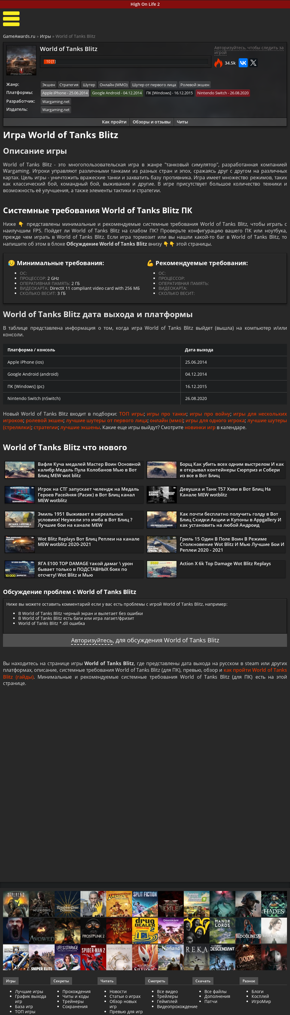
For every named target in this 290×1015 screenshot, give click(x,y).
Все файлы (215, 994)
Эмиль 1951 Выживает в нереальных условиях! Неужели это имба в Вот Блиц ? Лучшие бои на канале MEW (85, 521)
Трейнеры (73, 1004)
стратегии (46, 429)
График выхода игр (30, 1001)
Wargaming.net (56, 101)
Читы (182, 121)
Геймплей (167, 1004)
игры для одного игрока (215, 423)
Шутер (89, 84)
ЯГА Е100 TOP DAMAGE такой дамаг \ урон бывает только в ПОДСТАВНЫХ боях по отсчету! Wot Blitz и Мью (85, 571)
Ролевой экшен (194, 84)
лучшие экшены (80, 429)
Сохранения (75, 1009)
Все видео (167, 994)
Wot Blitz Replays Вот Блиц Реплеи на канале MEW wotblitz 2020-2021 (89, 544)
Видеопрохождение (177, 1009)
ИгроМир (261, 1004)
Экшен (48, 84)
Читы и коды (75, 999)
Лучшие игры (29, 994)
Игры (45, 36)
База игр (24, 1009)
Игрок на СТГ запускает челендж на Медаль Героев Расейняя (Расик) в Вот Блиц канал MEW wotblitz (88, 496)
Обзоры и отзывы (152, 121)
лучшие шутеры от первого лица (106, 423)
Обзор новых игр (123, 1006)
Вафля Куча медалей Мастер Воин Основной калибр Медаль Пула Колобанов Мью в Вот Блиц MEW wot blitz (89, 472)
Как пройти (114, 121)
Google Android (106, 92)
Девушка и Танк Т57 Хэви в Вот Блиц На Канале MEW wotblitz (225, 494)
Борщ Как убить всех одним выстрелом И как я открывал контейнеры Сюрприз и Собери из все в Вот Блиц (232, 472)
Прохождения (76, 994)
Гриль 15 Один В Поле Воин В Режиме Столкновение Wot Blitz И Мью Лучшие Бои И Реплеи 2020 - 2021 (232, 546)
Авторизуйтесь (91, 642)
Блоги (258, 994)
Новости (118, 994)
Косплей (260, 999)
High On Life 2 (145, 4)
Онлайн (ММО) (114, 84)
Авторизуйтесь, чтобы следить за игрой (249, 50)
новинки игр (200, 429)
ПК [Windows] (158, 92)
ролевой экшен (45, 423)
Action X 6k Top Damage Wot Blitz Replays (225, 566)
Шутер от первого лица (154, 84)
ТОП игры (131, 416)
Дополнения (217, 999)
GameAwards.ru (19, 36)
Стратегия (68, 84)
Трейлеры (167, 999)
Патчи (210, 1004)
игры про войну (210, 416)
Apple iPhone (54, 92)
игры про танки (166, 416)
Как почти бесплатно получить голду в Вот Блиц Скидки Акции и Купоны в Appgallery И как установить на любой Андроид (230, 521)
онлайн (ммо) (166, 423)
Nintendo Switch (212, 92)
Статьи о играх (125, 999)
